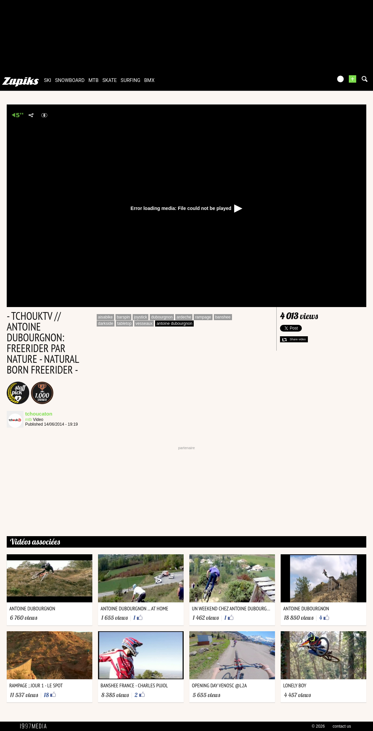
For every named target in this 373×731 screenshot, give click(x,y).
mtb (93, 80)
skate (109, 80)
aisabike (105, 317)
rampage (203, 317)
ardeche (184, 317)
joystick (140, 317)
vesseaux (144, 323)
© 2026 (318, 726)
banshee (223, 317)
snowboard (70, 80)
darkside (105, 323)
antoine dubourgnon (174, 323)
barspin (123, 317)
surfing (130, 80)
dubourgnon (162, 317)
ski (47, 80)
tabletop (124, 323)
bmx (149, 80)
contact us (342, 726)
